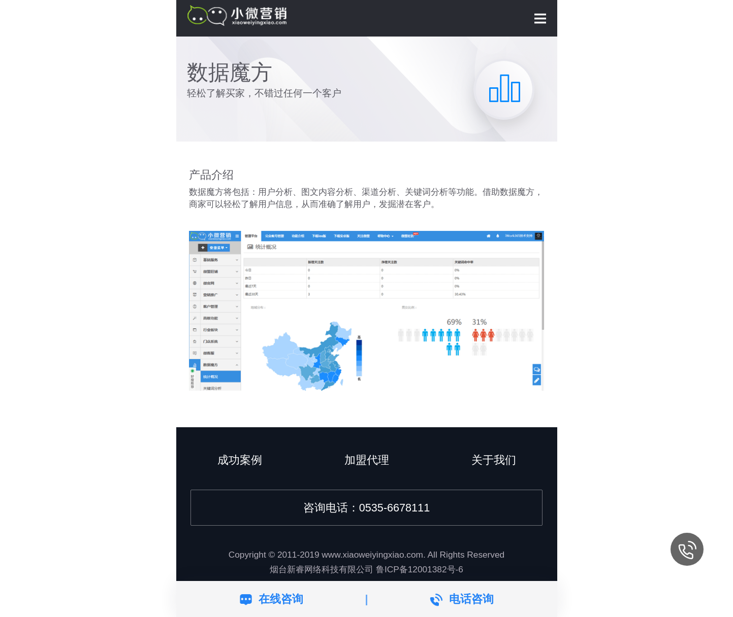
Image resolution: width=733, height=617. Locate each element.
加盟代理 (366, 460)
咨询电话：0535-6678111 (366, 507)
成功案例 (239, 460)
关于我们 (493, 460)
